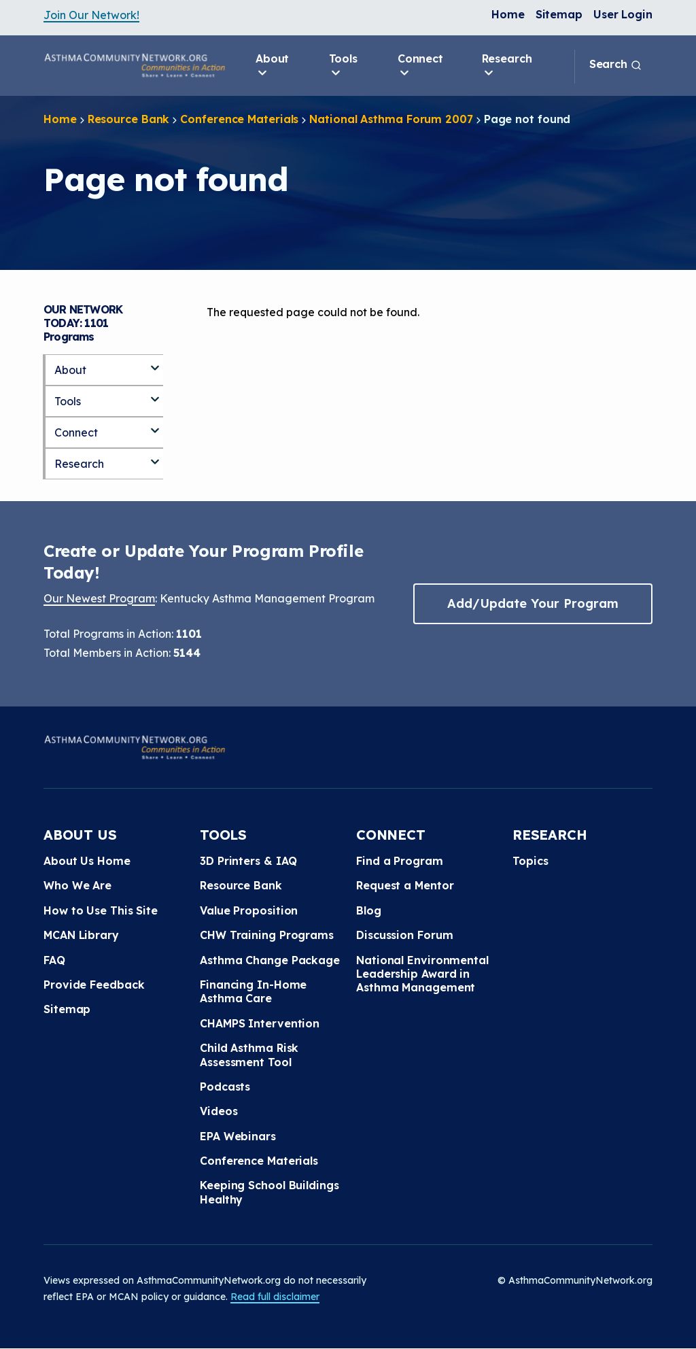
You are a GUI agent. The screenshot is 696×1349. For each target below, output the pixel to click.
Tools (343, 66)
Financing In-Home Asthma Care (253, 991)
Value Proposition (249, 910)
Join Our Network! (91, 15)
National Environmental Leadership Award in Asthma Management (422, 974)
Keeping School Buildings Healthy (269, 1192)
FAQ (54, 960)
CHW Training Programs (267, 935)
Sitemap (559, 14)
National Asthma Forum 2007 (390, 119)
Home (508, 14)
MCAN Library (81, 935)
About (273, 66)
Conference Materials (239, 119)
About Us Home (87, 861)
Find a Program (399, 861)
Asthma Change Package (270, 960)
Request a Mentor (404, 885)
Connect (420, 66)
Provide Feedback (94, 984)
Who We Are (77, 885)
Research (507, 66)
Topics (530, 861)
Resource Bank (129, 119)
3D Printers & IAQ (248, 861)
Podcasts (225, 1086)
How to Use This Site (101, 910)
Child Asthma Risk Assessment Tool (249, 1054)
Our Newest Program (99, 598)
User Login (622, 14)
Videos (218, 1111)
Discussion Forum (404, 935)
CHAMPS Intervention (259, 1023)
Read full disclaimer (274, 1297)
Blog (368, 910)
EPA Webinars (238, 1136)
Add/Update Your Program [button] (533, 603)
